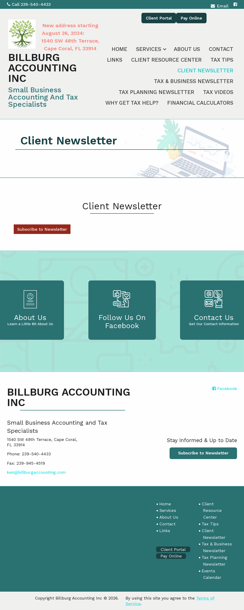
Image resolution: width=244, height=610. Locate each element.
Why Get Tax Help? (131, 103)
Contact (221, 49)
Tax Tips (222, 60)
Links (114, 60)
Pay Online (191, 18)
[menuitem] (119, 48)
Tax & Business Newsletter (193, 81)
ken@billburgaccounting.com (36, 472)
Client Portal (159, 18)
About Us (187, 49)
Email (219, 6)
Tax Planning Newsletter (156, 92)
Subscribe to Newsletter (42, 229)
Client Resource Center (166, 60)
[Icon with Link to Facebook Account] (235, 4)
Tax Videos (218, 92)
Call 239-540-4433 (29, 4)
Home (119, 49)
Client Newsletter (205, 70)
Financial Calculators (200, 103)
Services (148, 49)
